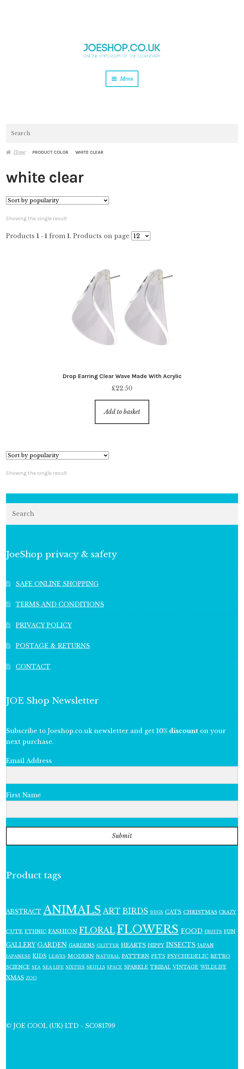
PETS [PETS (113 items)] (158, 956)
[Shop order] (57, 200)
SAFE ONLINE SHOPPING (57, 584)
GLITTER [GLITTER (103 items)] (108, 945)
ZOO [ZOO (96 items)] (31, 978)
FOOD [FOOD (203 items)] (192, 931)
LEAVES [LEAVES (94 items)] (57, 956)
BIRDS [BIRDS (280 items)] (135, 911)
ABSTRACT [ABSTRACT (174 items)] (23, 911)
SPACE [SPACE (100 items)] (114, 967)
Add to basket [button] (122, 411)
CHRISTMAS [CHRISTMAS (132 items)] (200, 912)
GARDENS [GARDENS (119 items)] (82, 945)
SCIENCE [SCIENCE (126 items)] (18, 967)
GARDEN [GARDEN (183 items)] (52, 944)
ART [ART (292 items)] (112, 911)
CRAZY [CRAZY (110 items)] (227, 912)
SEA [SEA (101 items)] (36, 967)
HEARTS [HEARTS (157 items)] (133, 945)
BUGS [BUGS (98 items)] (156, 912)
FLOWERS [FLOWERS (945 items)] (148, 929)
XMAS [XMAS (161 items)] (15, 977)
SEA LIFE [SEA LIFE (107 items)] (53, 967)
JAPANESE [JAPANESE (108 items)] (18, 956)
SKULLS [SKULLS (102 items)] (96, 967)
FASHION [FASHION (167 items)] (62, 931)
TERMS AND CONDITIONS (60, 604)
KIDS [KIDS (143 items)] (39, 956)
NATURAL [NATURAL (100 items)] (108, 956)
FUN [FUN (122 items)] (229, 931)
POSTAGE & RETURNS (53, 645)
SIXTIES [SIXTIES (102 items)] (75, 967)
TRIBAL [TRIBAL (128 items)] (160, 967)
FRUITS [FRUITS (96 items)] (213, 931)
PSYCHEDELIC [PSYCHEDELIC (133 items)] (188, 956)
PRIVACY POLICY (44, 625)
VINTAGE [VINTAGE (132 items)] (185, 967)
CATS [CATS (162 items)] (173, 911)
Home (19, 152)
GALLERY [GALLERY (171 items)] (20, 944)
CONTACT (33, 666)
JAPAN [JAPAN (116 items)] (205, 945)
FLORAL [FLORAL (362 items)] (97, 930)
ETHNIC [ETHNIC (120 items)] (35, 931)
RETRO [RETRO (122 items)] (220, 956)
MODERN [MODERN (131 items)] (81, 956)
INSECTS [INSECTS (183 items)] (180, 944)
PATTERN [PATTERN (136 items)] (135, 956)
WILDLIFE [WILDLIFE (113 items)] (213, 967)
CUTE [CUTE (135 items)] (14, 931)
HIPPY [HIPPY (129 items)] (156, 945)
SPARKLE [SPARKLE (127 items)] (136, 967)
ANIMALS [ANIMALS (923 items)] (72, 910)
